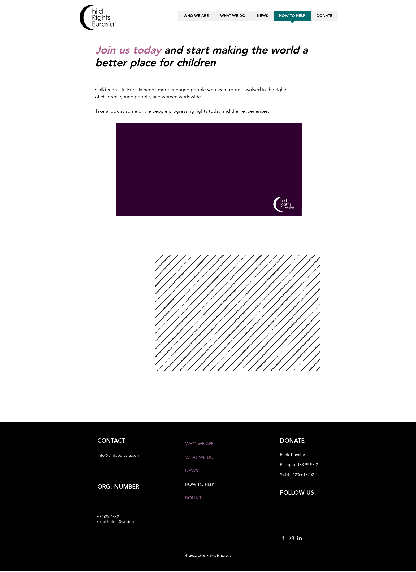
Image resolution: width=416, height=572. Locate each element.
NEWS (191, 471)
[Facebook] (283, 538)
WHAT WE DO (199, 457)
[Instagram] (291, 538)
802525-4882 (107, 516)
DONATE (193, 498)
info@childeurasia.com (118, 455)
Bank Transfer (292, 454)
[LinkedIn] (299, 538)
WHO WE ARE (199, 444)
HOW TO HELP (199, 484)
